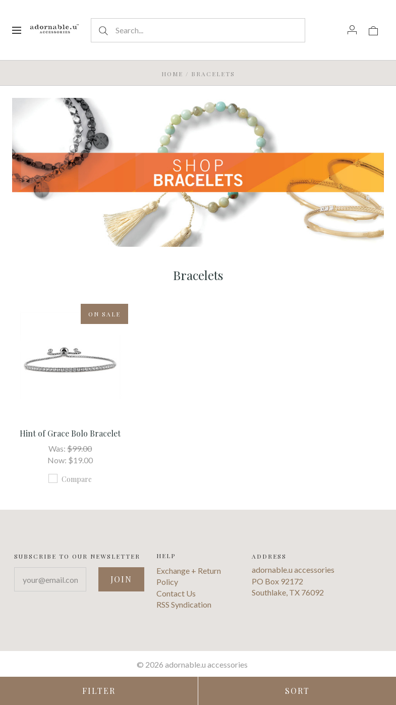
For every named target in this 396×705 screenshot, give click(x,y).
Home (172, 74)
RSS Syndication (183, 604)
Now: (57, 460)
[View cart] (373, 29)
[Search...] (198, 30)
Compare (70, 479)
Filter (99, 690)
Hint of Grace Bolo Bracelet (70, 433)
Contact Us (176, 593)
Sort (297, 690)
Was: (57, 448)
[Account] (352, 29)
